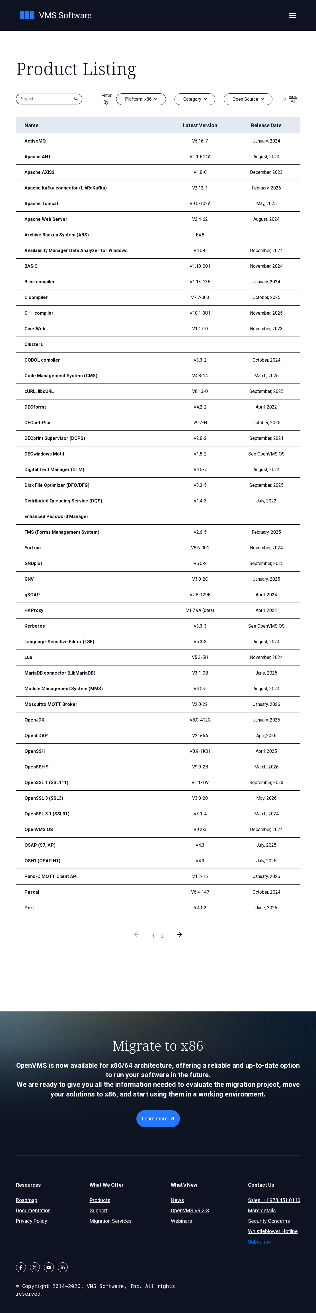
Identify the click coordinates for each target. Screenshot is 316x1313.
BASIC (30, 266)
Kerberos (33, 626)
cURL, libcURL (38, 391)
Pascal (31, 892)
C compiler (35, 297)
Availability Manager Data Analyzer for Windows (72, 250)
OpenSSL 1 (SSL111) (45, 782)
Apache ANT (36, 156)
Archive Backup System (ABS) (54, 235)
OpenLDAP (35, 735)
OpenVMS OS (38, 829)
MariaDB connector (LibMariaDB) (57, 673)
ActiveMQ (34, 141)
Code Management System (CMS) (58, 375)
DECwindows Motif (43, 454)
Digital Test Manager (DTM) (51, 469)
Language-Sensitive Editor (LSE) (56, 641)
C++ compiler (37, 313)
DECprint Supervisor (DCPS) (52, 438)
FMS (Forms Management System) (59, 532)
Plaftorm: (138, 99)
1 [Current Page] (153, 935)
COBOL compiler (41, 360)
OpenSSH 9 (36, 767)
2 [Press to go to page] (162, 935)
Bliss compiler (38, 282)
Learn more (155, 1119)
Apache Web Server (44, 219)
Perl (28, 907)
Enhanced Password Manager (54, 516)
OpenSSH (34, 751)
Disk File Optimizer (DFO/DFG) (55, 485)
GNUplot (32, 563)
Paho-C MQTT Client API (49, 876)
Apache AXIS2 (38, 172)
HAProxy (33, 610)
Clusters (32, 344)
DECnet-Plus (37, 422)
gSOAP (31, 594)
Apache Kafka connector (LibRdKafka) (62, 188)
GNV (28, 579)
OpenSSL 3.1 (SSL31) (46, 814)
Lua (28, 657)
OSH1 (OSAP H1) (41, 860)
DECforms (34, 407)
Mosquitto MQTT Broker (48, 704)
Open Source (245, 99)
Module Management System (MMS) (61, 688)
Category (192, 99)
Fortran (31, 548)
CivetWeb (34, 328)
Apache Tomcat (39, 203)
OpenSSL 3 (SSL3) (43, 798)
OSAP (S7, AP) (39, 845)
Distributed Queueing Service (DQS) (60, 501)
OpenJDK (34, 720)
